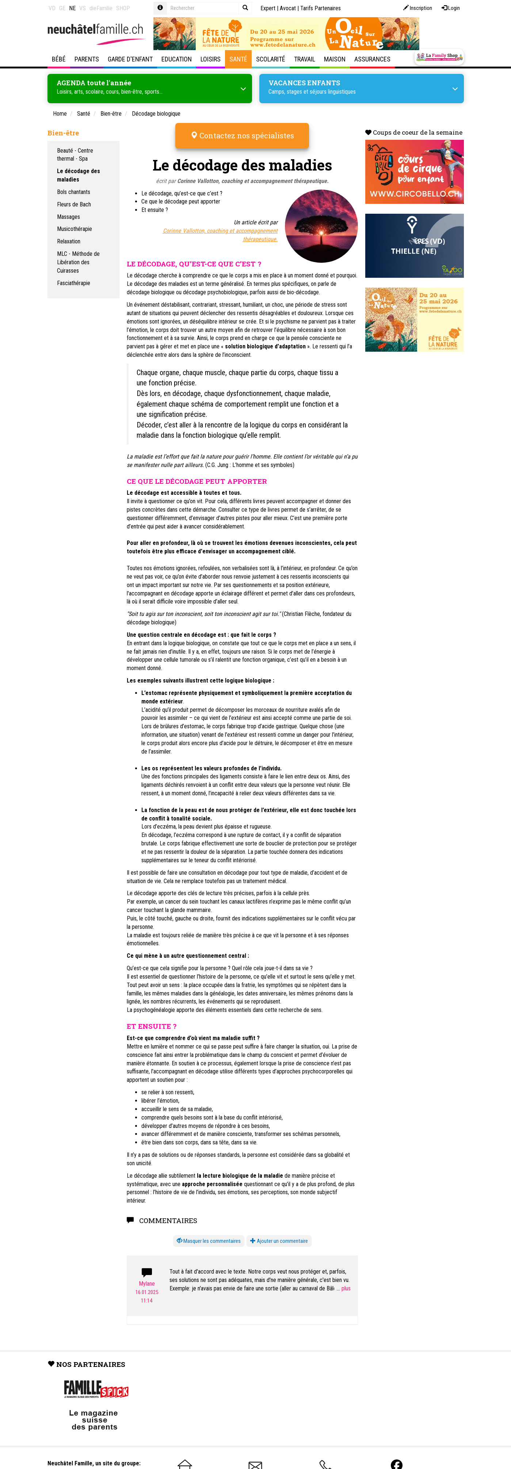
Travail (304, 59)
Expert (267, 8)
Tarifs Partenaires (320, 8)
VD (52, 8)
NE (72, 8)
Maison (335, 59)
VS (82, 8)
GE (62, 8)
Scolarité (270, 59)
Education (176, 59)
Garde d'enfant (130, 59)
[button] (209, 1240)
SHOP (123, 8)
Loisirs (211, 59)
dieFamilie (101, 8)
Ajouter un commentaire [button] (279, 1240)
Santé (238, 59)
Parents (87, 59)
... (344, 1287)
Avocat (288, 8)
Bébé (59, 59)
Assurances (372, 59)
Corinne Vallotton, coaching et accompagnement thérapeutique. (253, 180)
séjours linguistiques (333, 91)
